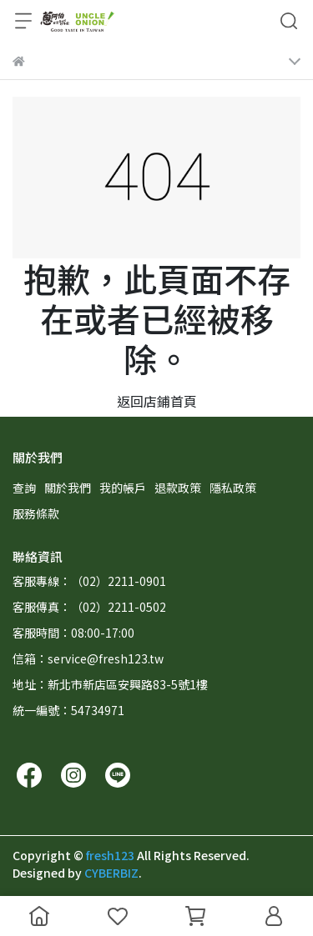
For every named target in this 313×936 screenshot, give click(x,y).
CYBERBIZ (111, 872)
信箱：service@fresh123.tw (88, 658)
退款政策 (177, 487)
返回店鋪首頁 (157, 401)
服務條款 (36, 513)
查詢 (24, 487)
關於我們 (67, 487)
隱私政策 (233, 487)
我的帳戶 (122, 487)
